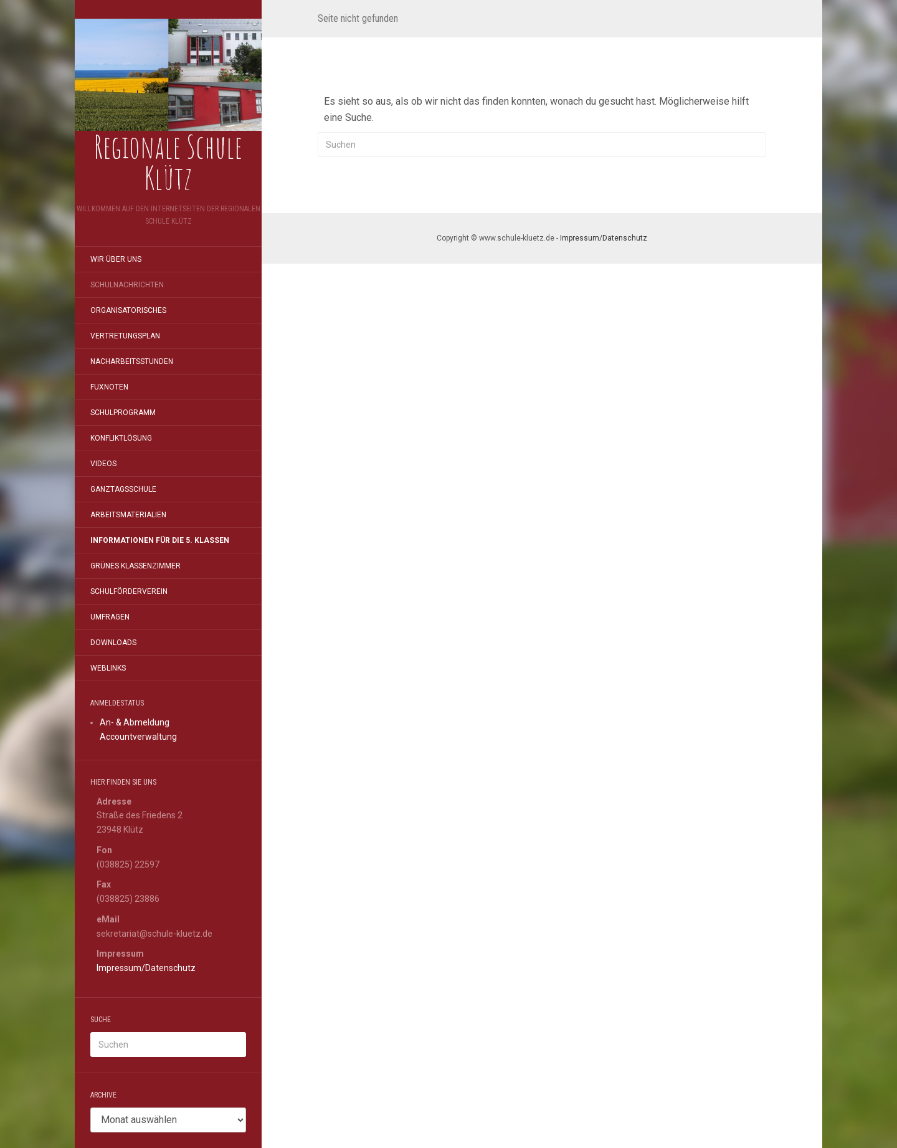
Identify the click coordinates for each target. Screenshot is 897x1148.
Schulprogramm (123, 412)
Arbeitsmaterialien (128, 514)
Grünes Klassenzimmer (135, 566)
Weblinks (108, 668)
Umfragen (110, 617)
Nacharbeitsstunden (131, 361)
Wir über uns (115, 259)
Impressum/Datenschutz (146, 968)
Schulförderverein (129, 591)
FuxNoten (109, 387)
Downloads (113, 642)
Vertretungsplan (125, 336)
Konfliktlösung (121, 438)
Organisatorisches (128, 310)
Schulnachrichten (127, 284)
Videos (103, 463)
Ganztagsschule (123, 489)
